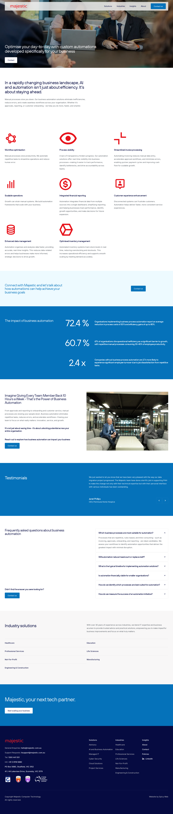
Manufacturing (93, 664)
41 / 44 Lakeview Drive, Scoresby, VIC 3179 (24, 771)
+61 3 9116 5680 (15, 762)
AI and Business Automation (101, 749)
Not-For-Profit (11, 664)
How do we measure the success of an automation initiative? (132, 598)
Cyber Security (95, 759)
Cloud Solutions (95, 763)
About (144, 745)
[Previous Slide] (159, 505)
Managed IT (94, 754)
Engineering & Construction (16, 672)
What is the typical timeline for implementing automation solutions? (132, 570)
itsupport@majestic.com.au (33, 752)
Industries (119, 740)
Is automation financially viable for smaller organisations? (132, 580)
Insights (145, 740)
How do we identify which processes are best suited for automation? (132, 589)
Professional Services (14, 656)
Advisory (92, 745)
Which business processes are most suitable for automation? (132, 537)
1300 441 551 (14, 757)
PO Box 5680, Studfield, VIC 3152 (19, 767)
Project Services (96, 768)
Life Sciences (93, 656)
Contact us (158, 6)
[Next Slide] (165, 505)
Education (91, 647)
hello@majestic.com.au (31, 748)
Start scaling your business (19, 715)
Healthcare (9, 647)
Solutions (93, 740)
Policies (145, 754)
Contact (11, 60)
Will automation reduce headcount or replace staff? (132, 561)
